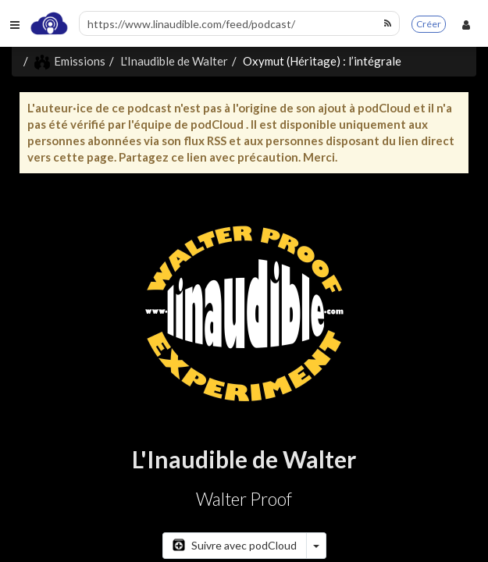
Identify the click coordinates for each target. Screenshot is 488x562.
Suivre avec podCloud (235, 545)
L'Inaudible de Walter (174, 61)
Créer (428, 24)
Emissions (69, 61)
